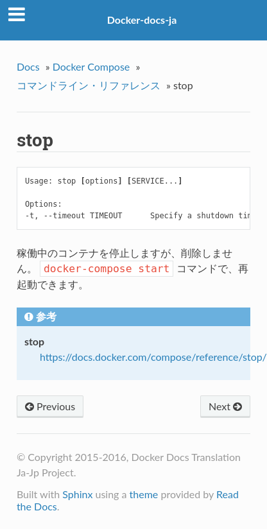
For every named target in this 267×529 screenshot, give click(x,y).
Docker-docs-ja (142, 19)
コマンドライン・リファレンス (88, 85)
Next (225, 406)
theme (144, 494)
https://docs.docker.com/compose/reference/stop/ (153, 357)
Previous (50, 406)
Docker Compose (91, 66)
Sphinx (77, 494)
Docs (28, 66)
